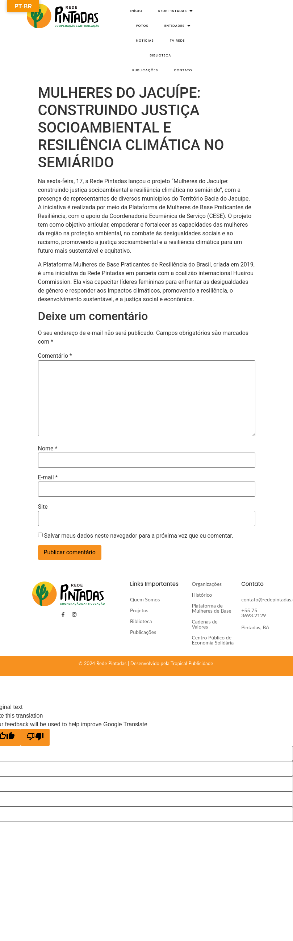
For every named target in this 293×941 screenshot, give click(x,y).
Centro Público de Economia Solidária (213, 640)
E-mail (48, 477)
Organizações (207, 584)
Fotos (142, 26)
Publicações (145, 70)
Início (136, 11)
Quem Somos (145, 599)
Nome (48, 448)
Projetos (139, 610)
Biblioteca (160, 55)
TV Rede (177, 40)
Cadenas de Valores (204, 624)
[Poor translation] (35, 737)
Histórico (202, 595)
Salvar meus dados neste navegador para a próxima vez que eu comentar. (138, 536)
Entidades (176, 25)
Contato (183, 70)
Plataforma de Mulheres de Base (212, 608)
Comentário (55, 356)
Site (43, 507)
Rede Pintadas (174, 10)
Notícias (145, 40)
